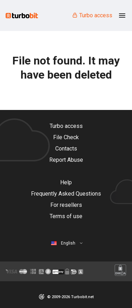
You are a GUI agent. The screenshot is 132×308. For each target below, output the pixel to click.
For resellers (66, 205)
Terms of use (66, 216)
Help (66, 182)
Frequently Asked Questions (66, 193)
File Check (66, 137)
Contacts (66, 148)
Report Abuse (66, 159)
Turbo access (92, 15)
